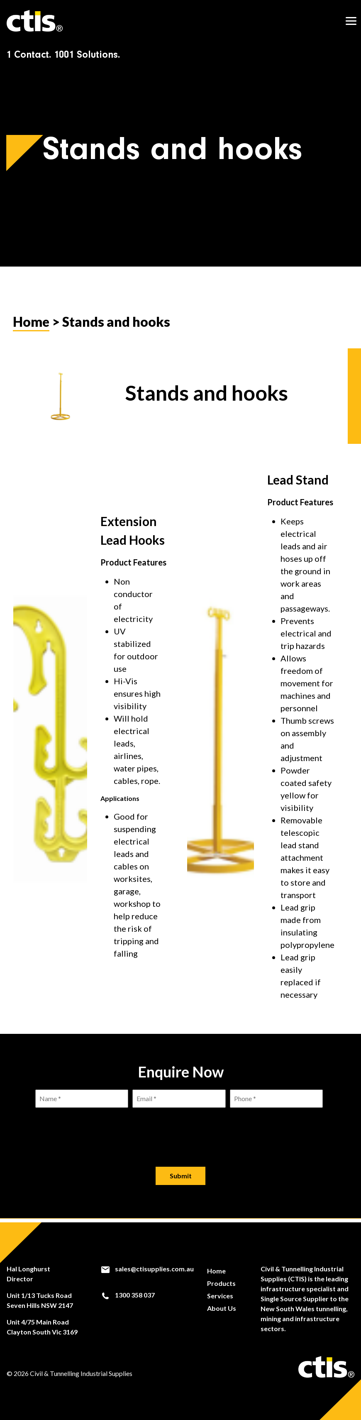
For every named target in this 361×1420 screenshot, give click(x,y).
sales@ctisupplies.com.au (147, 1269)
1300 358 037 (127, 1295)
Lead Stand (298, 483)
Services (220, 1296)
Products (221, 1283)
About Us (221, 1308)
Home (31, 325)
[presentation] (180, 1134)
